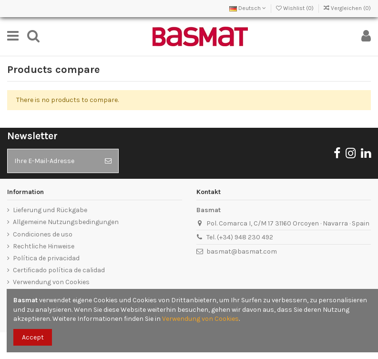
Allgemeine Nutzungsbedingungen (66, 222)
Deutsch (247, 8)
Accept (33, 337)
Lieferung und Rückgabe (50, 210)
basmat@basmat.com (241, 251)
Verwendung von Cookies (51, 282)
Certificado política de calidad (59, 270)
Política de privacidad (46, 258)
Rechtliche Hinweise (43, 246)
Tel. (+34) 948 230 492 (239, 237)
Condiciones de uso (42, 234)
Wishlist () (295, 8)
